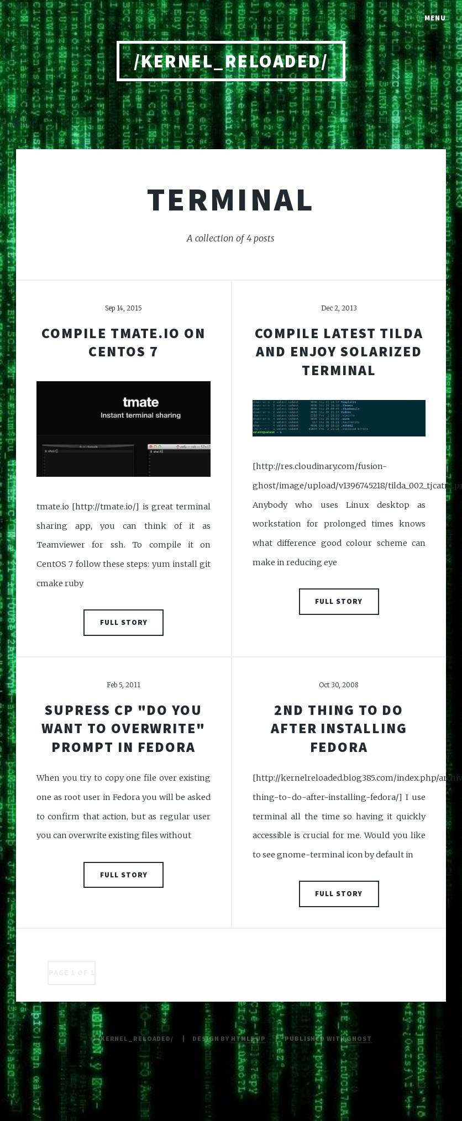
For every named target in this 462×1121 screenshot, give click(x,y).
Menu (435, 18)
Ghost (359, 1038)
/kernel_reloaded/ (231, 61)
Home (24, 123)
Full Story (124, 622)
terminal (231, 198)
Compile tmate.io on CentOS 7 (123, 342)
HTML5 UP (248, 1038)
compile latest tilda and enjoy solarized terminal (339, 351)
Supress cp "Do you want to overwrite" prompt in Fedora (123, 728)
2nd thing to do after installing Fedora (339, 728)
